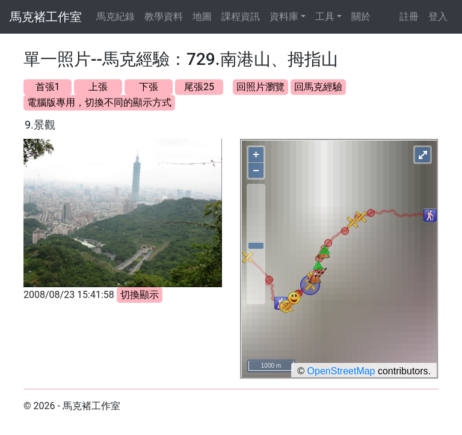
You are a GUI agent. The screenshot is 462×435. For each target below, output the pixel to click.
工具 (324, 16)
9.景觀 (40, 124)
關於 (361, 16)
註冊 (409, 16)
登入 (438, 16)
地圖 (202, 16)
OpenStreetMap (341, 371)
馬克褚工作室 (46, 17)
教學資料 (163, 16)
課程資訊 (240, 16)
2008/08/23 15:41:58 (68, 294)
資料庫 (284, 16)
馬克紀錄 (115, 16)
